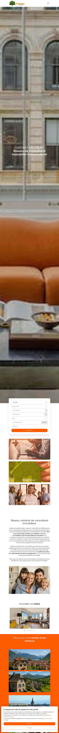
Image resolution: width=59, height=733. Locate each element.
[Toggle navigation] (48, 3)
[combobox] (29, 406)
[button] (24, 630)
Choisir (29, 728)
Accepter (29, 723)
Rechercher (29, 430)
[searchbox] (29, 407)
